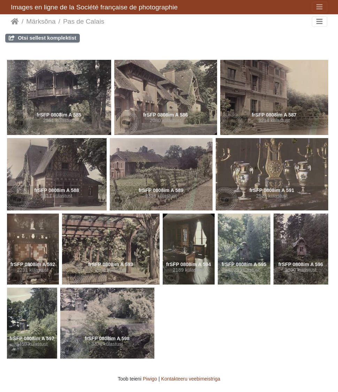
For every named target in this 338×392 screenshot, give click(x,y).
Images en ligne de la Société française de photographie (94, 7)
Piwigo (150, 379)
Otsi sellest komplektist (42, 38)
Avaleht (15, 21)
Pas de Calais (83, 21)
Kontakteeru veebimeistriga (190, 379)
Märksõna (40, 21)
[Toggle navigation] (319, 7)
